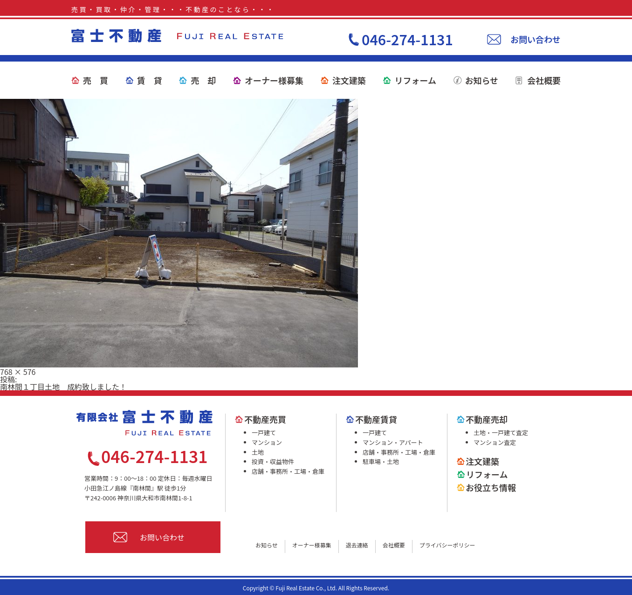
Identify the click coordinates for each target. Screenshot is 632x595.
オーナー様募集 (274, 80)
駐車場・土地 (381, 461)
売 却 (203, 80)
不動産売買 (265, 419)
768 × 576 (17, 371)
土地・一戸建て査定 (501, 432)
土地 (258, 452)
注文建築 (349, 80)
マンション (267, 442)
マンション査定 (495, 442)
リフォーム (415, 80)
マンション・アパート (393, 442)
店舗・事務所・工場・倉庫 (288, 471)
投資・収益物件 (273, 461)
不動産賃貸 (376, 419)
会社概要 (544, 80)
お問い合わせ (535, 39)
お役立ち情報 (491, 487)
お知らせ (482, 80)
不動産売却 (487, 419)
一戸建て (264, 432)
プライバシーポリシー (447, 545)
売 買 (95, 80)
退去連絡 (357, 545)
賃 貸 (149, 80)
